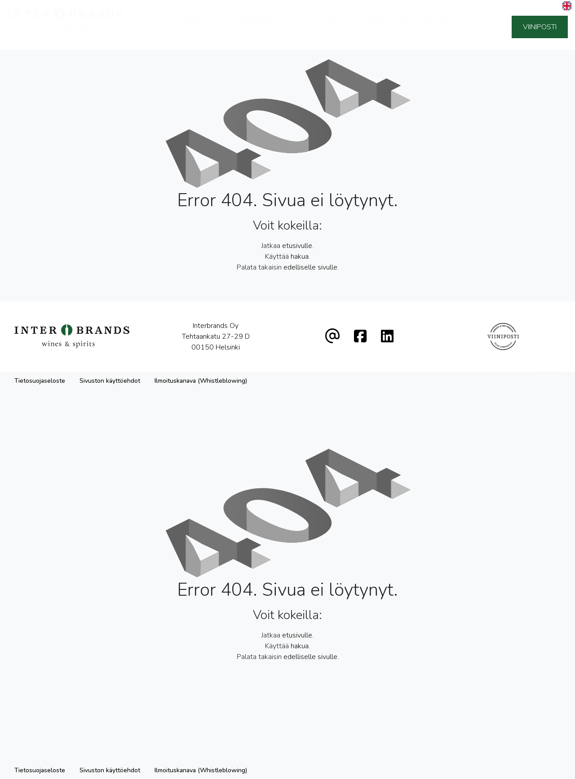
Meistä (299, 26)
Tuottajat (202, 26)
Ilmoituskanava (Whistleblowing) (201, 380)
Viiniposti (540, 27)
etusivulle (297, 246)
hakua (300, 256)
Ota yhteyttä (425, 26)
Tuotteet (254, 26)
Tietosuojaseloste (39, 380)
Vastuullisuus (356, 26)
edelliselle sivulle (310, 267)
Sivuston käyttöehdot (110, 380)
